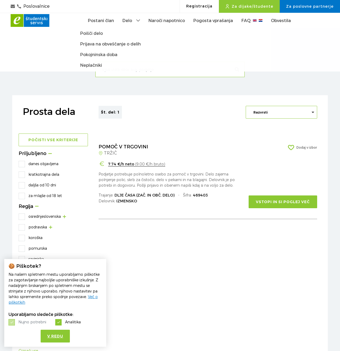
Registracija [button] (199, 6)
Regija (26, 206)
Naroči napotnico (166, 29)
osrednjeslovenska (44, 216)
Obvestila (281, 29)
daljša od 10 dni (42, 185)
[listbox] (281, 112)
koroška (35, 237)
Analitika (73, 322)
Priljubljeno (32, 153)
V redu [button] (55, 336)
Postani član (101, 29)
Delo (131, 29)
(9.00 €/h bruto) (136, 164)
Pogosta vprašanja (213, 29)
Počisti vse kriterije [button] (53, 139)
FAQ (251, 29)
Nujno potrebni (32, 322)
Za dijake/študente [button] (249, 6)
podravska (37, 227)
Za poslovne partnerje (310, 6)
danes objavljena (43, 163)
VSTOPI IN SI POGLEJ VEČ (283, 201)
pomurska (37, 248)
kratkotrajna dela (43, 174)
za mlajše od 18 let (45, 195)
